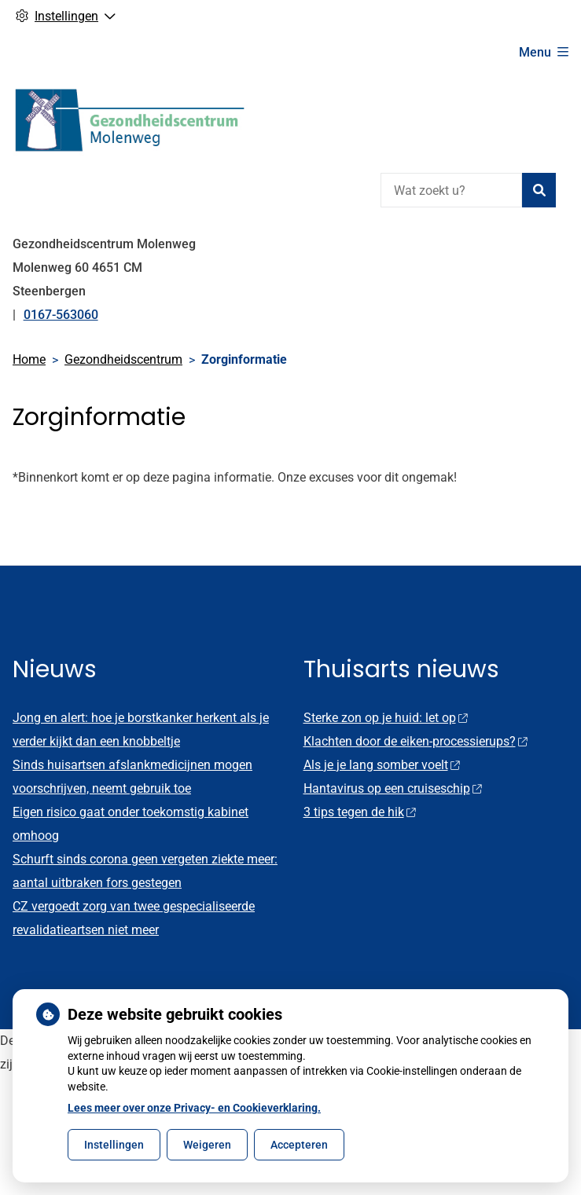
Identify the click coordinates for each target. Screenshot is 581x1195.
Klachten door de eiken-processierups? (415, 741)
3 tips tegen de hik (359, 812)
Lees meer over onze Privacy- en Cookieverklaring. (194, 1108)
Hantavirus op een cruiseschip (392, 788)
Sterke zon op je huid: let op (385, 717)
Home (29, 359)
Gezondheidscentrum (123, 359)
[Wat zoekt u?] (451, 190)
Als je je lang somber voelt (381, 764)
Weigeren (207, 1144)
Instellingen (114, 1144)
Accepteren (299, 1144)
